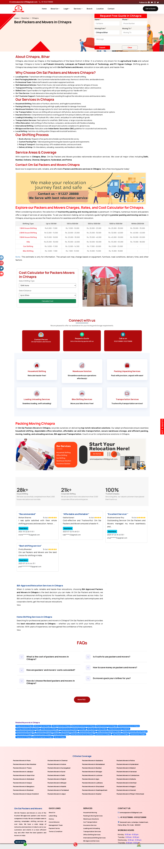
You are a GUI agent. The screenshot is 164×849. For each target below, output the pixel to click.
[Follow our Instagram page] (155, 2)
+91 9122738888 (47, 2)
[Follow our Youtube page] (152, 2)
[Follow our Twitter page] (158, 2)
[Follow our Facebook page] (149, 2)
